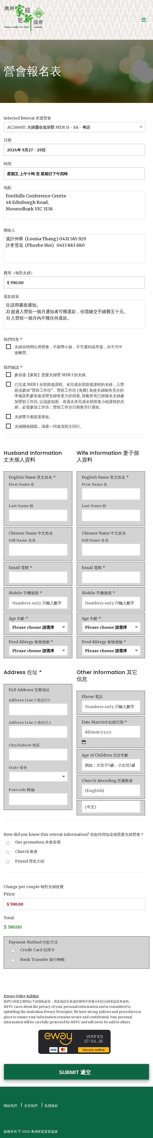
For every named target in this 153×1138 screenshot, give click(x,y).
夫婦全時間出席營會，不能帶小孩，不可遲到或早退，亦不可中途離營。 (68, 350)
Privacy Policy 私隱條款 (21, 996)
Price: (9, 894)
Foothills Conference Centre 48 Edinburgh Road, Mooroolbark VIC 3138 (74, 205)
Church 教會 (26, 851)
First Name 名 (21, 484)
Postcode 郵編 (21, 790)
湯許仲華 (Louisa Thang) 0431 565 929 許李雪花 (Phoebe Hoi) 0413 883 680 (74, 248)
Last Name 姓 (21, 506)
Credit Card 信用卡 (37, 950)
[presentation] (40, 979)
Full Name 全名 (22, 540)
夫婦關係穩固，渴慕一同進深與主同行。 (49, 426)
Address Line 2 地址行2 (30, 722)
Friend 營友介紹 (29, 861)
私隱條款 (51, 1106)
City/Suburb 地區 (24, 745)
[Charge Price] (74, 904)
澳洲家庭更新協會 (44, 1131)
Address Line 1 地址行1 (29, 700)
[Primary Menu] (143, 20)
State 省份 (18, 767)
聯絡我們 (10, 1106)
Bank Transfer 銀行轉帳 (42, 959)
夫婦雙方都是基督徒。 (33, 417)
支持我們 (31, 1106)
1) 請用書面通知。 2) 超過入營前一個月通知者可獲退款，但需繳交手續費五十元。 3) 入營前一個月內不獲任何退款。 (74, 314)
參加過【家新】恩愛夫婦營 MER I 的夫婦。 (51, 375)
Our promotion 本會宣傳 (37, 842)
